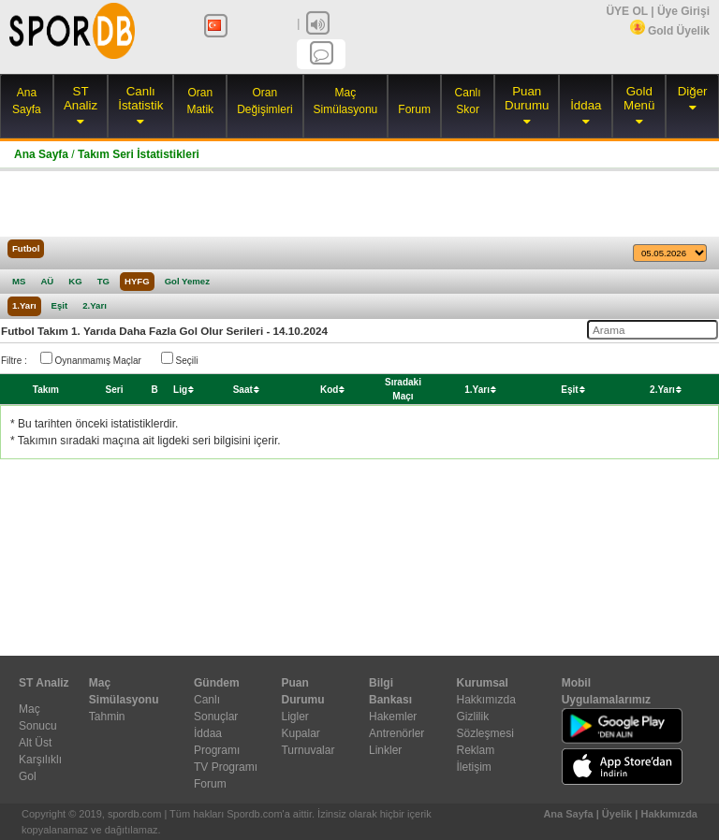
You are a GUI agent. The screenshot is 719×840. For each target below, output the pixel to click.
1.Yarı (24, 305)
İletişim (473, 767)
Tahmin (107, 716)
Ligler (294, 716)
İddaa (585, 105)
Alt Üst (35, 742)
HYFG (137, 281)
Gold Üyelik (670, 30)
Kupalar (300, 733)
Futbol (25, 248)
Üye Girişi (683, 11)
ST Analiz (80, 98)
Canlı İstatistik (140, 98)
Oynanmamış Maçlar (90, 359)
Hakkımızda (485, 699)
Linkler (385, 750)
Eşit (59, 305)
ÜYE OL (626, 11)
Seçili (179, 359)
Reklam (475, 750)
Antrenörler (396, 733)
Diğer (693, 91)
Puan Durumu (527, 98)
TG (103, 281)
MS (18, 281)
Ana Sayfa (41, 154)
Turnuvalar (307, 750)
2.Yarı (94, 305)
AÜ (46, 281)
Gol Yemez (187, 281)
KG (74, 281)
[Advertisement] (359, 204)
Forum (414, 109)
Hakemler (393, 716)
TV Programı (225, 767)
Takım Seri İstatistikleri (138, 154)
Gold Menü (639, 98)
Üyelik (617, 813)
